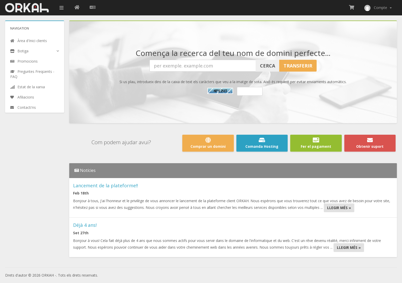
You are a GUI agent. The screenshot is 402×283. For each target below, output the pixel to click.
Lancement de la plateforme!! (105, 185)
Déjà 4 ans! (85, 225)
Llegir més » (339, 207)
